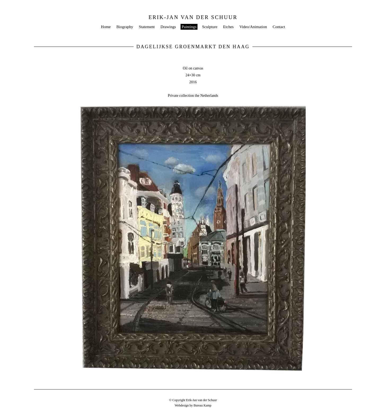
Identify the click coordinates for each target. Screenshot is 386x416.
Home (106, 27)
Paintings (189, 27)
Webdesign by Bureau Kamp (193, 405)
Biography (124, 27)
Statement (147, 27)
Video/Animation (253, 27)
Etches (228, 27)
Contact (279, 27)
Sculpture (209, 27)
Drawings (168, 27)
